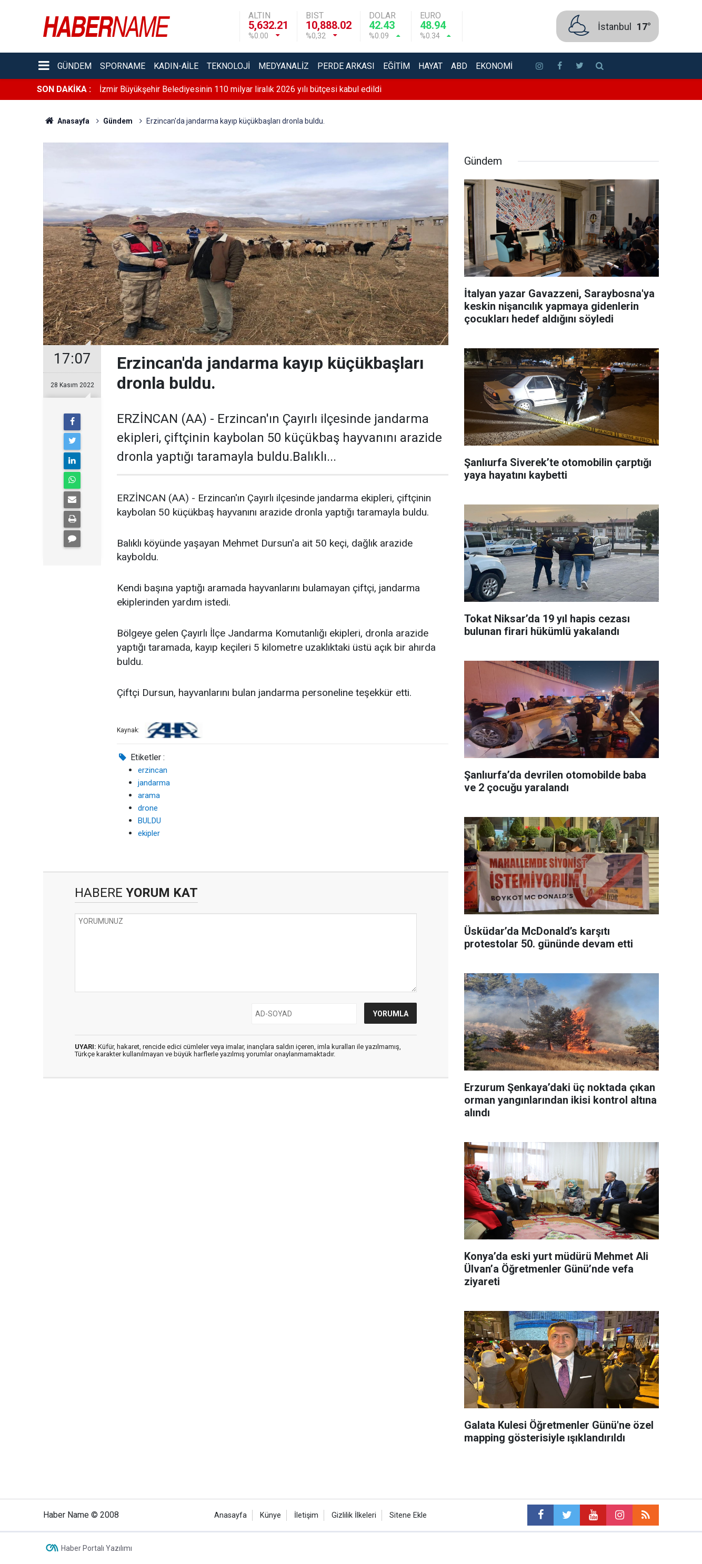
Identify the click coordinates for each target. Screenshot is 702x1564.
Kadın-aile (176, 66)
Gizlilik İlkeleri (354, 1515)
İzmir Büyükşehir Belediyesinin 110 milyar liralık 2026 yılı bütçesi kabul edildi (240, 89)
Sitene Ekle (408, 1515)
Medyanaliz (283, 66)
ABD (459, 66)
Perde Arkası (346, 66)
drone (148, 808)
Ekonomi (494, 66)
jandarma (154, 783)
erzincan (152, 770)
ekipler (149, 833)
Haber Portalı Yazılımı (96, 1548)
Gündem (74, 66)
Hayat (430, 66)
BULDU (149, 820)
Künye (270, 1515)
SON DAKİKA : (64, 89)
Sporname (122, 66)
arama (149, 795)
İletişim (306, 1515)
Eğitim (396, 66)
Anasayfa (230, 1515)
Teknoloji (228, 66)
